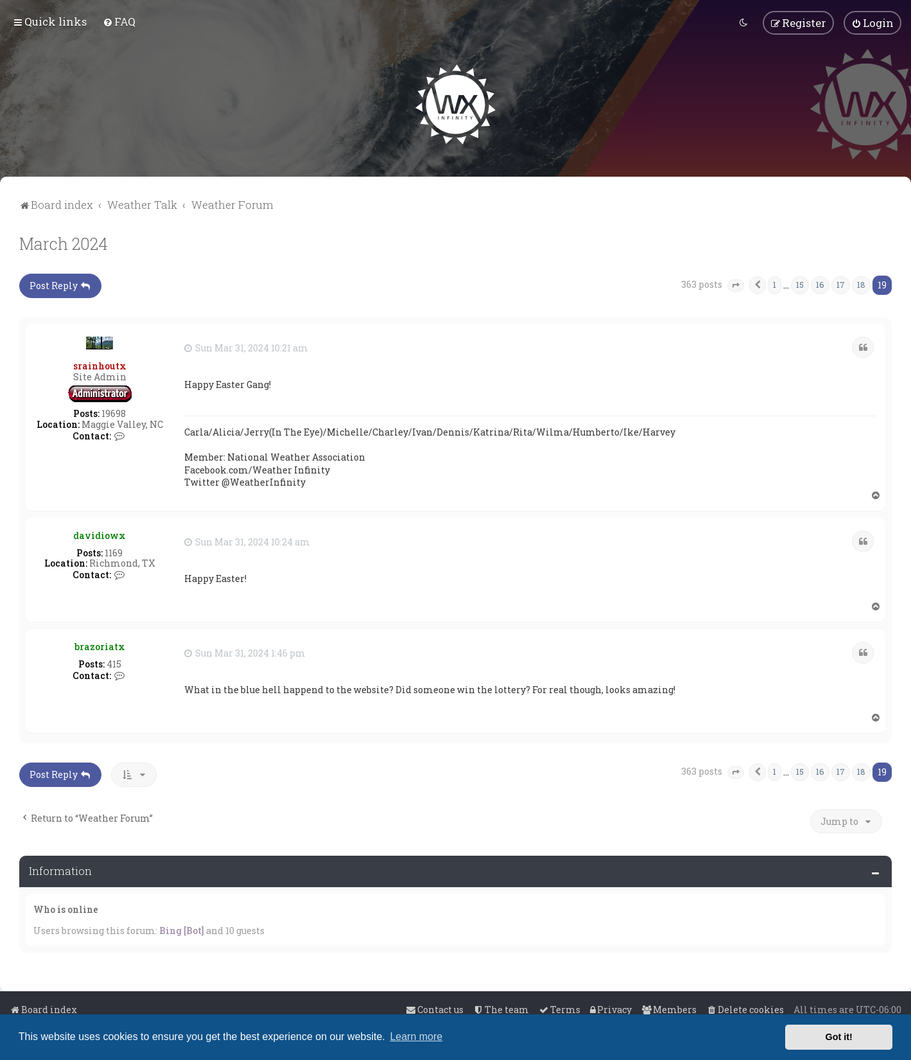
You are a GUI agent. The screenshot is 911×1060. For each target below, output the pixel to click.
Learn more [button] (416, 1036)
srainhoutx (99, 365)
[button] (735, 284)
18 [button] (861, 283)
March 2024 (63, 242)
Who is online (65, 908)
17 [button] (841, 283)
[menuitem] (119, 21)
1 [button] (774, 283)
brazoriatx (99, 645)
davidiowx (99, 534)
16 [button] (820, 283)
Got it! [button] (839, 1037)
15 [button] (800, 283)
